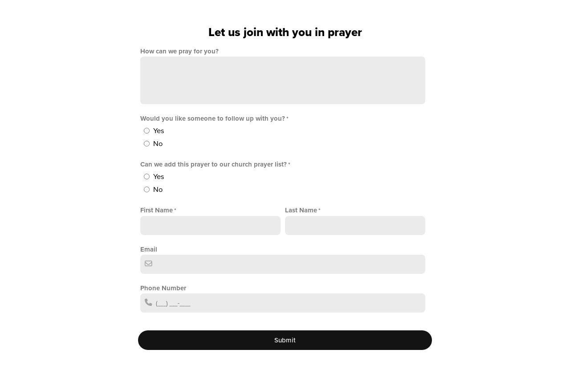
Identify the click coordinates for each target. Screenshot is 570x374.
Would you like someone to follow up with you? (212, 118)
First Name (156, 210)
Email (148, 249)
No (158, 143)
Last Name (301, 210)
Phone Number (163, 288)
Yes (158, 130)
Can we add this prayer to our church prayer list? (213, 164)
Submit (285, 340)
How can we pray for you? (179, 51)
